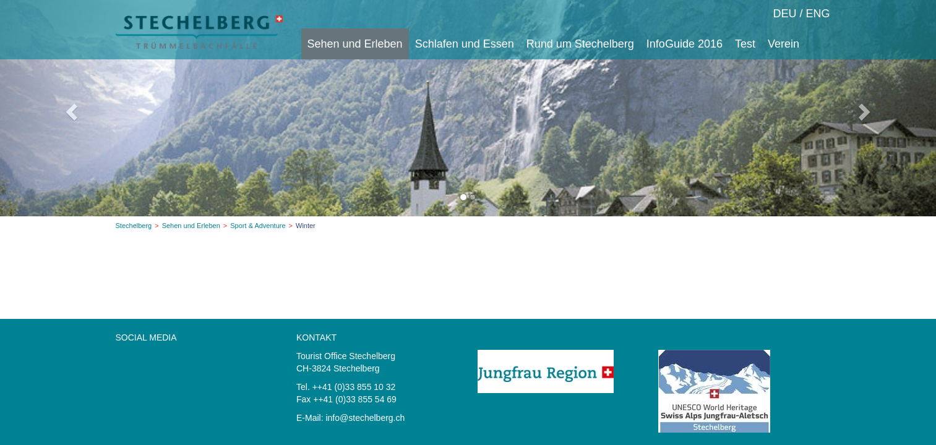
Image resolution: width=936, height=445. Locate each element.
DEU (784, 13)
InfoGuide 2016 (684, 44)
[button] (70, 108)
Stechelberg (134, 225)
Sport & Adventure (257, 225)
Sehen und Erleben (191, 225)
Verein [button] (783, 44)
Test (745, 44)
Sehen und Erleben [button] (355, 44)
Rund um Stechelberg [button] (580, 44)
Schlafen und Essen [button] (464, 44)
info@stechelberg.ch (365, 418)
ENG (817, 13)
